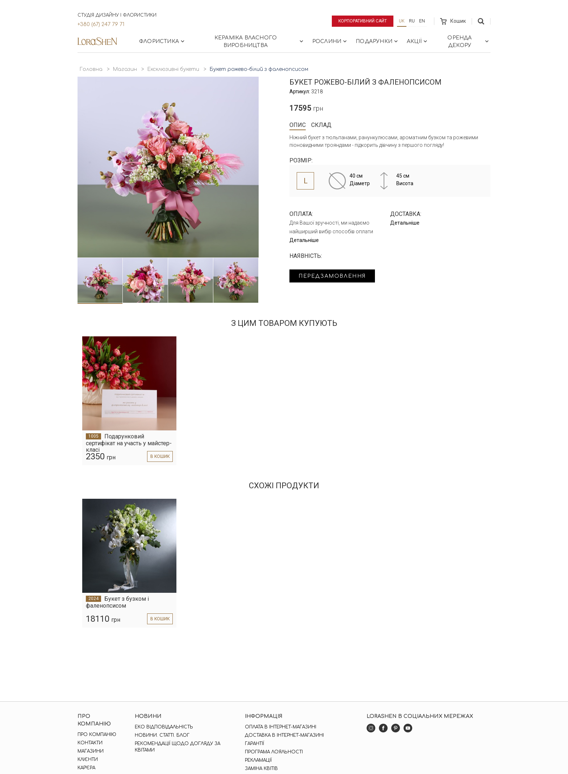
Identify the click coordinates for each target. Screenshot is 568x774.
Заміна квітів (261, 768)
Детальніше (304, 240)
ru (412, 21)
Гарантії (254, 743)
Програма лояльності (274, 751)
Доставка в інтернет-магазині (284, 735)
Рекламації (258, 760)
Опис (297, 125)
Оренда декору (468, 41)
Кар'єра (86, 767)
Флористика (162, 41)
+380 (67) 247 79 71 (101, 24)
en (422, 21)
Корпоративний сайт (362, 21)
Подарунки (377, 41)
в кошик (160, 456)
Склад (321, 125)
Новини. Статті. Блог (162, 735)
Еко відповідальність (164, 727)
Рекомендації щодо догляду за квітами (177, 747)
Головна (91, 69)
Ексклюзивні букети (173, 69)
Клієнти (88, 759)
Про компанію (97, 734)
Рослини (330, 41)
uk (402, 21)
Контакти (90, 742)
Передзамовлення (332, 276)
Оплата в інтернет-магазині (280, 727)
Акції (418, 41)
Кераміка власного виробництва (259, 41)
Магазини (91, 751)
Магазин (125, 69)
